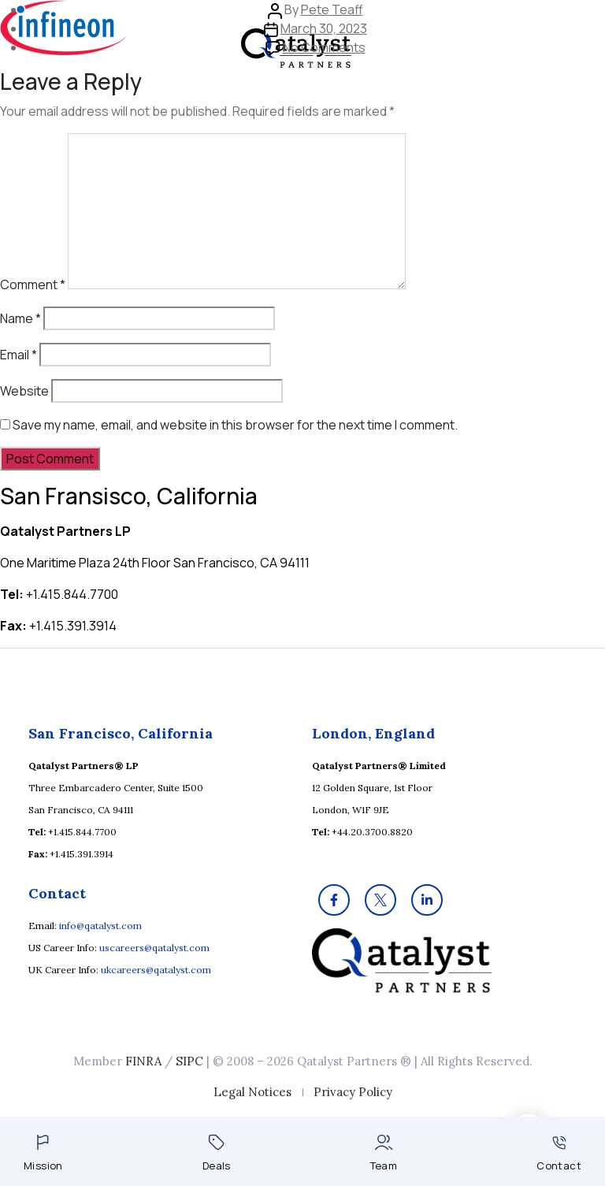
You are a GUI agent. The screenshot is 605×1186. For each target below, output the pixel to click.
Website (24, 391)
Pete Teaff (332, 9)
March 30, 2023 (323, 28)
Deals (216, 1153)
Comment (32, 284)
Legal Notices (252, 1091)
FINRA (143, 1061)
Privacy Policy (353, 1091)
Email (18, 354)
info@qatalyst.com (100, 925)
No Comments (324, 47)
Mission (43, 1153)
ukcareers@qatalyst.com (156, 970)
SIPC (189, 1061)
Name (20, 318)
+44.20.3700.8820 (372, 832)
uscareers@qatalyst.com (154, 948)
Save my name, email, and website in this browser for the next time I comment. (235, 424)
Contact (558, 1154)
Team (384, 1153)
